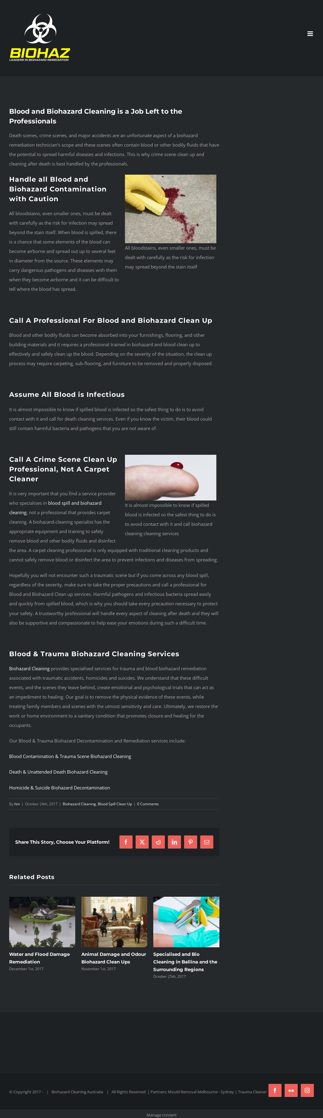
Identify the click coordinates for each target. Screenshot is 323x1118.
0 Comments (148, 803)
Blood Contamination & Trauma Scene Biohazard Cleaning (70, 756)
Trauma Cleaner (252, 1092)
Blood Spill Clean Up (115, 803)
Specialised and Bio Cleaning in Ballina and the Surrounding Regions (185, 961)
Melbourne (207, 1092)
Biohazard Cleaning (29, 668)
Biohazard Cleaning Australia (77, 1092)
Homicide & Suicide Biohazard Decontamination (59, 788)
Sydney (227, 1092)
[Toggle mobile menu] (310, 33)
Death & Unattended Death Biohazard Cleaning (58, 772)
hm (17, 803)
